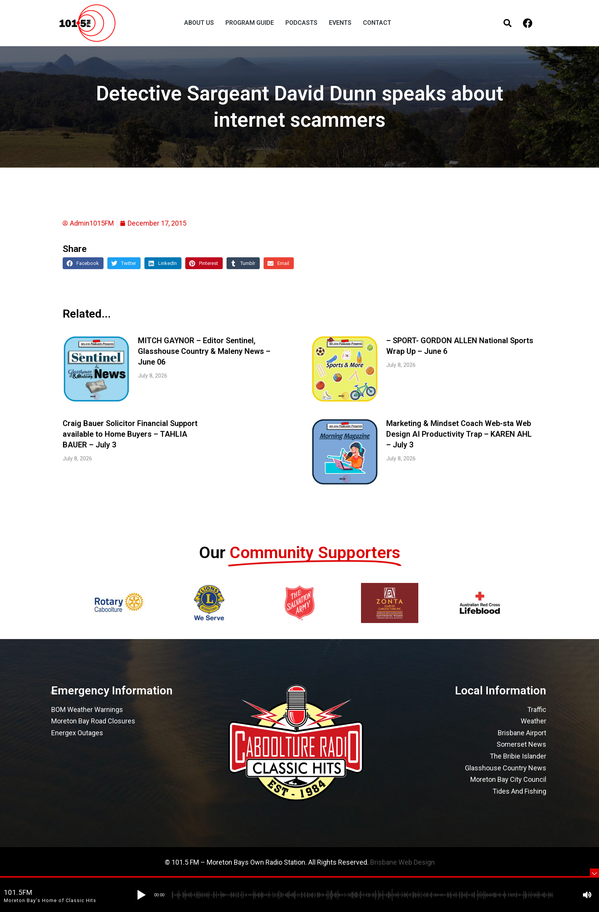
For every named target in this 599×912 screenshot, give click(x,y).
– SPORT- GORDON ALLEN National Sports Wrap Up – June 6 (459, 346)
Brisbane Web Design (402, 862)
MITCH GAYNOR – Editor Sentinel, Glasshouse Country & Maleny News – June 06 (204, 351)
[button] (83, 263)
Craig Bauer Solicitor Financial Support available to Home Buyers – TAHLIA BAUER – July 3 (130, 434)
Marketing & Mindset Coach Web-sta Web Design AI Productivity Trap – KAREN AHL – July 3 (459, 434)
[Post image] (96, 369)
